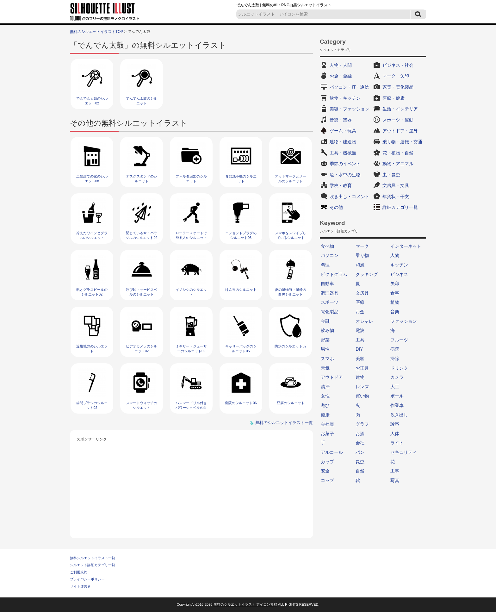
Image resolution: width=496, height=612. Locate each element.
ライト (397, 442)
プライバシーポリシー (87, 579)
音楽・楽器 (341, 119)
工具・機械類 (343, 152)
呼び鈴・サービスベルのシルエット (141, 292)
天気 (325, 368)
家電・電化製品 (397, 87)
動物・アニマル (397, 163)
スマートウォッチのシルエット (141, 405)
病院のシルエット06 (241, 403)
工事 (394, 470)
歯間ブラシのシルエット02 (92, 405)
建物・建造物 (343, 141)
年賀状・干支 (395, 196)
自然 (360, 470)
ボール (397, 395)
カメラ (397, 377)
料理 (325, 264)
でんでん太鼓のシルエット (141, 101)
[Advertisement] (192, 487)
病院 (394, 349)
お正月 (362, 368)
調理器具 (329, 293)
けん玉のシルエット (241, 289)
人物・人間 (341, 65)
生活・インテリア (400, 108)
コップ (327, 480)
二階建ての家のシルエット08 (92, 178)
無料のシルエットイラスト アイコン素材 (245, 604)
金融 (325, 321)
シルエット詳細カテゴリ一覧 (92, 565)
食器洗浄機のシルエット (241, 178)
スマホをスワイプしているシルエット (290, 235)
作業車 (397, 405)
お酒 (360, 433)
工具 (360, 339)
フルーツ (399, 339)
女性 (325, 395)
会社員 (327, 424)
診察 (394, 424)
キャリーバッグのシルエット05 (241, 348)
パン (360, 452)
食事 (394, 293)
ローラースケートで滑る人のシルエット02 (191, 238)
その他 (336, 207)
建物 (360, 377)
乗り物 (362, 255)
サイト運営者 (80, 586)
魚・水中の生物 (345, 174)
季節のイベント (345, 163)
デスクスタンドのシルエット (141, 178)
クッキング (367, 274)
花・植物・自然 (397, 152)
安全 (325, 470)
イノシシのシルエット (191, 292)
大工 (394, 386)
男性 (325, 349)
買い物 (362, 395)
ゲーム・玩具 (343, 130)
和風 (360, 264)
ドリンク (399, 368)
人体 (394, 433)
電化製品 (329, 311)
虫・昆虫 (391, 174)
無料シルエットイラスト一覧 (92, 558)
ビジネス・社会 (397, 65)
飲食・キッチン (345, 98)
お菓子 (327, 433)
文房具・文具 (395, 185)
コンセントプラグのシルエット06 (241, 235)
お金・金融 (341, 75)
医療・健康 (393, 98)
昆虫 (360, 461)
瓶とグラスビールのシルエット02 (92, 292)
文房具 (362, 293)
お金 (360, 311)
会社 (360, 442)
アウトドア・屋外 (400, 130)
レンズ (362, 386)
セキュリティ (403, 452)
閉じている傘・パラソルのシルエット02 (141, 235)
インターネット (405, 246)
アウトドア (332, 377)
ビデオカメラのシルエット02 (141, 348)
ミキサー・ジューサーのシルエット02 (191, 348)
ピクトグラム (334, 274)
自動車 (327, 283)
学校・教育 (341, 185)
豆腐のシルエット (291, 403)
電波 (360, 330)
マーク (362, 246)
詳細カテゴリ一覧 (400, 207)
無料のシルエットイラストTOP (96, 31)
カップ (327, 461)
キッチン (399, 264)
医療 (360, 302)
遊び (325, 405)
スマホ (327, 358)
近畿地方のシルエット (92, 348)
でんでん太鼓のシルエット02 (92, 101)
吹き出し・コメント (349, 196)
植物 (394, 302)
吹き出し (399, 414)
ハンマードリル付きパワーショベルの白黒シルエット (191, 408)
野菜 (325, 339)
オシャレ (364, 321)
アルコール (332, 452)
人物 (394, 255)
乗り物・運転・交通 (402, 141)
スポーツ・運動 (397, 119)
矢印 (394, 283)
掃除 (394, 358)
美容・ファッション (349, 108)
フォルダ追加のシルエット (191, 178)
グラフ (362, 424)
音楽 (394, 311)
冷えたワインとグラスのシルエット (92, 235)
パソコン (329, 255)
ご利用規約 (78, 572)
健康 (325, 414)
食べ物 (327, 246)
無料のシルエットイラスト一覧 (284, 422)
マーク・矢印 (395, 75)
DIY (359, 349)
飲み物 (327, 330)
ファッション (403, 321)
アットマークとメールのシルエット (290, 178)
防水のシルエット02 (290, 346)
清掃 (325, 386)
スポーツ (329, 302)
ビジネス (399, 274)
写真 (394, 480)
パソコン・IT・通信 (349, 87)
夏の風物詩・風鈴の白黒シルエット (290, 292)
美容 (360, 358)
